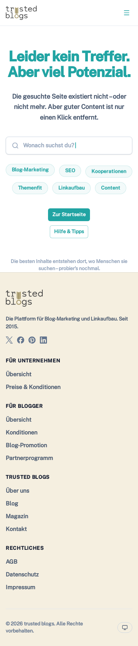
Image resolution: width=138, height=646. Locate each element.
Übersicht (18, 374)
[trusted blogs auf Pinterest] (32, 341)
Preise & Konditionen (33, 387)
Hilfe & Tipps (69, 231)
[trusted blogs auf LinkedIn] (43, 341)
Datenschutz (22, 574)
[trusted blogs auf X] (9, 341)
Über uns (17, 490)
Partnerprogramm (29, 458)
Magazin (17, 516)
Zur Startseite (69, 214)
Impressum (20, 587)
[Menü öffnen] (126, 12)
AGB (11, 561)
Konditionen (21, 432)
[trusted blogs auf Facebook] (20, 341)
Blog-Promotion (26, 445)
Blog (12, 503)
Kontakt (16, 529)
